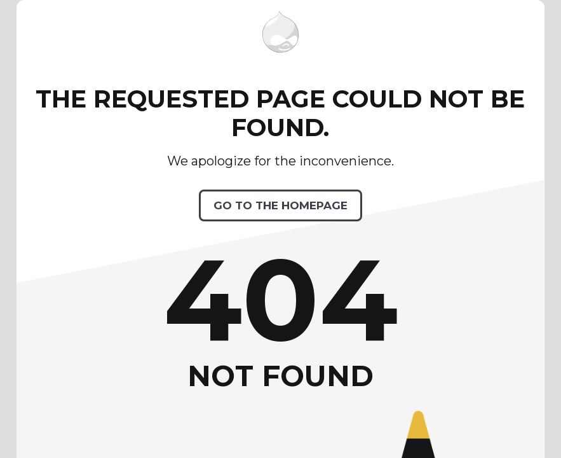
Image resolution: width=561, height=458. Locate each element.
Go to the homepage (280, 205)
